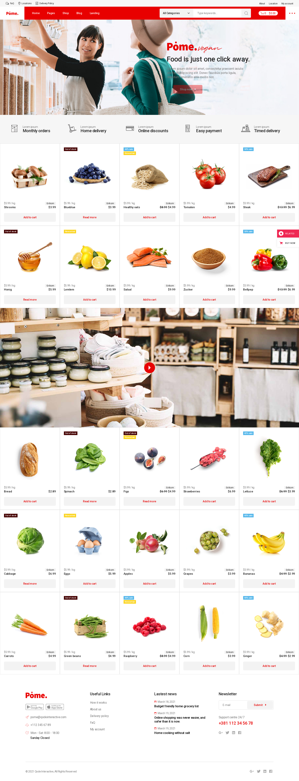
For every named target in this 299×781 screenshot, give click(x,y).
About (262, 3)
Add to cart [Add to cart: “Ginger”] (269, 665)
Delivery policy (99, 716)
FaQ (92, 722)
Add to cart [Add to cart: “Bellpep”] (269, 299)
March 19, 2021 (164, 713)
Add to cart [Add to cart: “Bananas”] (269, 583)
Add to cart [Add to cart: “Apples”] (149, 583)
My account (287, 3)
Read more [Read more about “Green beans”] (89, 665)
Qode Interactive (44, 771)
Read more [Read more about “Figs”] (149, 501)
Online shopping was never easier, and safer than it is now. (179, 719)
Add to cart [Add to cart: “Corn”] (209, 665)
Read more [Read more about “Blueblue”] (89, 217)
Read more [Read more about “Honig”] (30, 299)
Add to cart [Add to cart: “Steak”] (269, 217)
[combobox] (176, 13)
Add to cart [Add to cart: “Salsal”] (149, 299)
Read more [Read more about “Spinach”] (89, 501)
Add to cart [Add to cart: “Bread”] (29, 501)
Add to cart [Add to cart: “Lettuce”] (269, 501)
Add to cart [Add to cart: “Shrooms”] (29, 217)
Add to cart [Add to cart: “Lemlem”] (89, 299)
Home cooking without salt (172, 733)
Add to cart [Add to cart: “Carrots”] (29, 665)
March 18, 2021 (164, 701)
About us (95, 709)
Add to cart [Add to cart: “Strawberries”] (209, 501)
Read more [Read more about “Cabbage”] (30, 583)
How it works (98, 702)
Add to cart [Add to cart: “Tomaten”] (209, 217)
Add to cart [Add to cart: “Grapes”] (209, 583)
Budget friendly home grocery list (176, 706)
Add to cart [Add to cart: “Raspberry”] (149, 665)
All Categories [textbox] (171, 13)
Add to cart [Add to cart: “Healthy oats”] (149, 217)
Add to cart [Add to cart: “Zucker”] (209, 299)
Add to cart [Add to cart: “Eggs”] (89, 583)
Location (273, 3)
